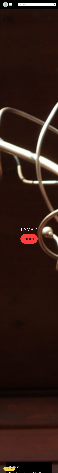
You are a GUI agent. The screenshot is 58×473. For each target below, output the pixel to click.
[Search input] (36, 4)
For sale (29, 238)
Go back (9, 469)
